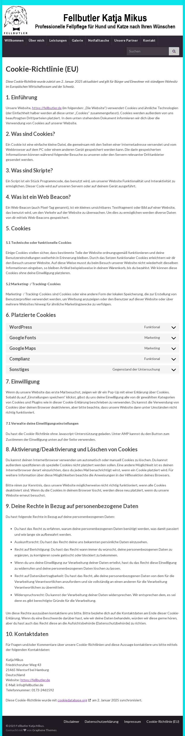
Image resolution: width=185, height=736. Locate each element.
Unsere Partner (126, 40)
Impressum (132, 721)
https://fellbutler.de (47, 108)
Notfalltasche (98, 40)
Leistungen (58, 40)
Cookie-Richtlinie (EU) (162, 721)
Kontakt (149, 40)
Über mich (36, 40)
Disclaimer (71, 721)
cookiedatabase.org (72, 700)
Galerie (77, 40)
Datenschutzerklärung (102, 721)
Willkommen (14, 40)
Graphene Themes (44, 730)
